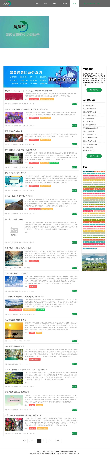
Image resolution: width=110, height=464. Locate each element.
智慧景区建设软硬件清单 (47, 99)
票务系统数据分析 (94, 200)
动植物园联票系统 (94, 213)
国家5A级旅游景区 (42, 428)
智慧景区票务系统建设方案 (15, 173)
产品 (45, 3)
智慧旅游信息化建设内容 (14, 347)
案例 (54, 3)
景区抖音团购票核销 (94, 180)
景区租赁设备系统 (94, 224)
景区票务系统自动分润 (94, 173)
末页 (58, 440)
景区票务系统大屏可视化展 (94, 226)
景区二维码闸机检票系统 (94, 195)
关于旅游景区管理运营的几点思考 (18, 248)
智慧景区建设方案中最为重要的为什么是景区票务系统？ (26, 109)
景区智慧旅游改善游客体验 (15, 320)
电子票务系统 (44, 162)
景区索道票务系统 (94, 217)
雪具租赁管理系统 (94, 222)
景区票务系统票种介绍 (94, 206)
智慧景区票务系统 (45, 186)
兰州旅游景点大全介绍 (29, 309)
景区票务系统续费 (94, 240)
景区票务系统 (63, 454)
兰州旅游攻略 (40, 309)
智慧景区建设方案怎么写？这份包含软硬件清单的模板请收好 (28, 91)
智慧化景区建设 (54, 162)
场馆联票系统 (88, 211)
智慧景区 (39, 332)
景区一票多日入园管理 (94, 209)
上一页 (32, 440)
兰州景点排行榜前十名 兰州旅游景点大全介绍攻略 (24, 297)
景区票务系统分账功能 (94, 175)
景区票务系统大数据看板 (94, 228)
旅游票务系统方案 (94, 242)
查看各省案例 (94, 90)
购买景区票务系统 (94, 233)
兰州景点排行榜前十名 (15, 309)
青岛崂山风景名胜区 (35, 209)
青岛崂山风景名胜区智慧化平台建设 (19, 196)
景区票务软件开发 (94, 182)
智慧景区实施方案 (45, 139)
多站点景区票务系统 (94, 215)
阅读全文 (74, 103)
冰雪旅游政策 (33, 286)
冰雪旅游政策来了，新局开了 (16, 273)
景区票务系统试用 (94, 237)
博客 (74, 3)
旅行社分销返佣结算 (94, 244)
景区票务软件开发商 (94, 184)
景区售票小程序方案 (94, 220)
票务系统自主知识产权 (94, 235)
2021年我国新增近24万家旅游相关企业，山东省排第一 (26, 370)
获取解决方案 (94, 156)
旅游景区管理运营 (34, 261)
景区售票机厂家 (99, 171)
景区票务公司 (38, 454)
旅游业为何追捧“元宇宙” (14, 219)
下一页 (50, 440)
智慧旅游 (32, 332)
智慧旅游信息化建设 (35, 359)
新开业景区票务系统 (94, 191)
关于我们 (64, 3)
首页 (36, 3)
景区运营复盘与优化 (94, 198)
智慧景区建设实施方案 (13, 131)
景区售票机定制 (88, 171)
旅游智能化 (39, 405)
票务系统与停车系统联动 (94, 193)
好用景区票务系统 (94, 187)
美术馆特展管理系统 (94, 189)
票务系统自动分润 (94, 246)
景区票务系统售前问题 (94, 202)
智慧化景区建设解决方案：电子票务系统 (20, 150)
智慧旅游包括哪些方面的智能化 (17, 392)
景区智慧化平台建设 (47, 209)
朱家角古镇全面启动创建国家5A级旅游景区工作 (23, 415)
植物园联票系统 (99, 211)
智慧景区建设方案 (34, 99)
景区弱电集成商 (94, 231)
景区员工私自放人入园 (90, 248)
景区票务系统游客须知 (94, 204)
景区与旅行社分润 (94, 178)
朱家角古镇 (32, 428)
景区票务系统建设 (45, 118)
